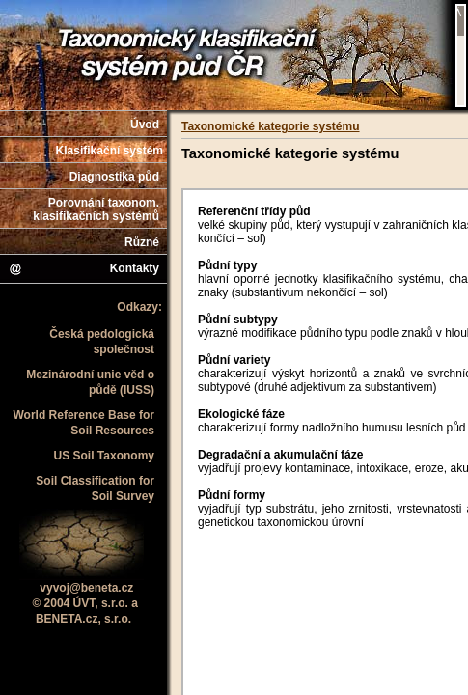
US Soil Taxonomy (104, 455)
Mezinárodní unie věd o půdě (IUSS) (90, 382)
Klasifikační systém (109, 150)
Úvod (144, 124)
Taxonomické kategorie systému (270, 126)
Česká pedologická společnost (101, 341)
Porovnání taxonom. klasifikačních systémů (96, 209)
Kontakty (83, 269)
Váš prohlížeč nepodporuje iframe (460, 55)
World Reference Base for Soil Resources (84, 422)
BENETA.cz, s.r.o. (83, 619)
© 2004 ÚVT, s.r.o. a (85, 603)
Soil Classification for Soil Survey (95, 488)
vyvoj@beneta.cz (86, 588)
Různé (141, 242)
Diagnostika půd (114, 176)
